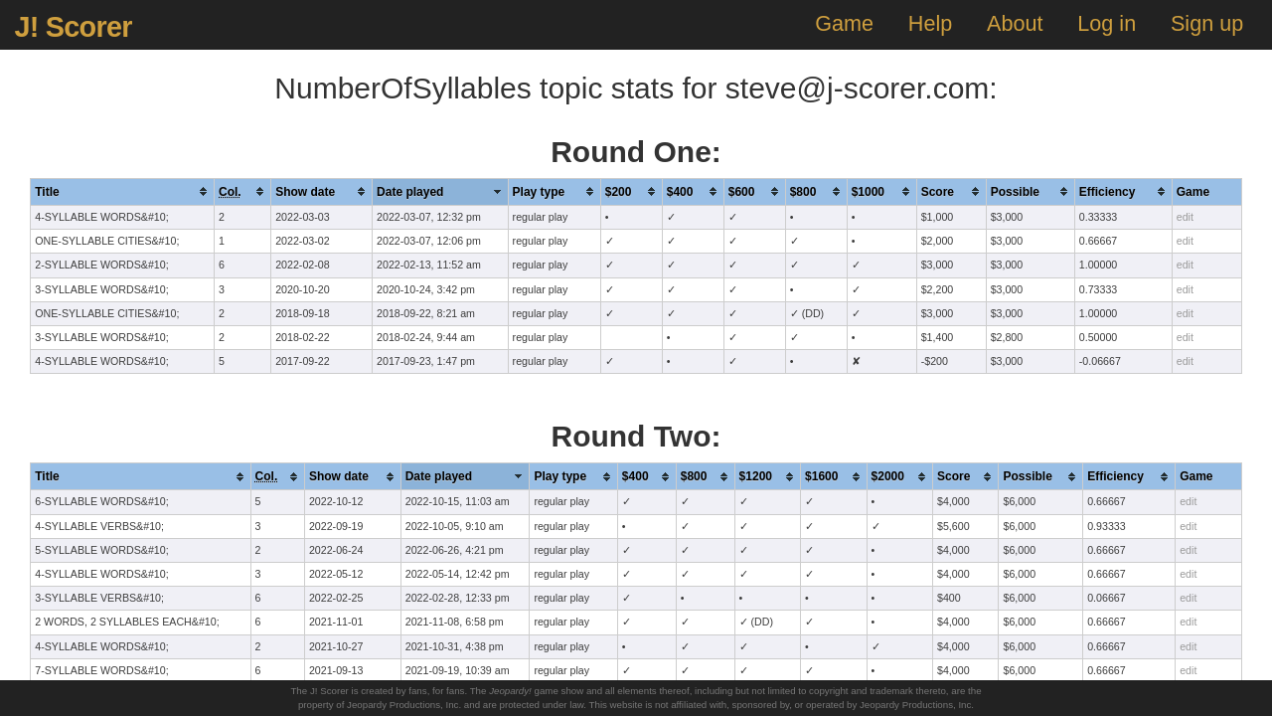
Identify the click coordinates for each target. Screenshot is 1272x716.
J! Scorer (72, 27)
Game (844, 23)
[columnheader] (123, 191)
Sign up (1207, 23)
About (1014, 23)
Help (930, 23)
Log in (1106, 23)
